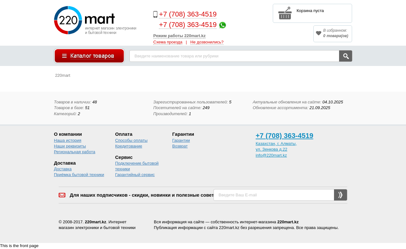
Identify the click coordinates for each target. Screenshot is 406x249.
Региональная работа (74, 151)
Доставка (63, 169)
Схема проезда (167, 42)
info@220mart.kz (271, 155)
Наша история (67, 140)
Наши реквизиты (70, 146)
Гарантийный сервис (135, 174)
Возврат (180, 146)
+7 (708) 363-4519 (188, 14)
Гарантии (181, 140)
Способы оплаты (131, 140)
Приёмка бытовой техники (79, 174)
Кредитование (128, 146)
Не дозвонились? (207, 42)
